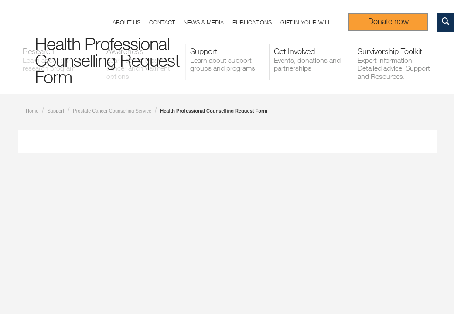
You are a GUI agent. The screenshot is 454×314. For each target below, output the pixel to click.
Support (56, 110)
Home (32, 110)
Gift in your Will (305, 22)
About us (126, 22)
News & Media (204, 22)
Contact (162, 22)
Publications (252, 22)
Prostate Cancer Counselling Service (112, 110)
